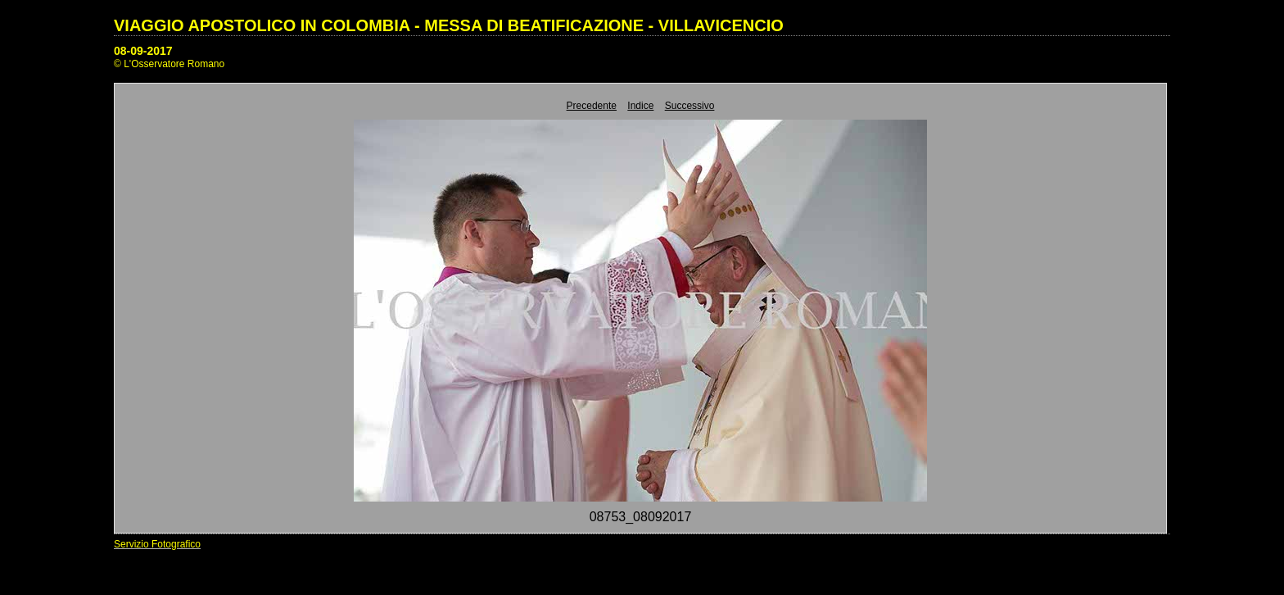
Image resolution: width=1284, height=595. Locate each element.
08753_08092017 (641, 517)
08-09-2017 (143, 50)
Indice (640, 105)
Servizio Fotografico (157, 544)
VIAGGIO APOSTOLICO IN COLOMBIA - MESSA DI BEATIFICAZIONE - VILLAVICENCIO (449, 25)
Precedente (592, 105)
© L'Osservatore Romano (169, 64)
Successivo (690, 105)
